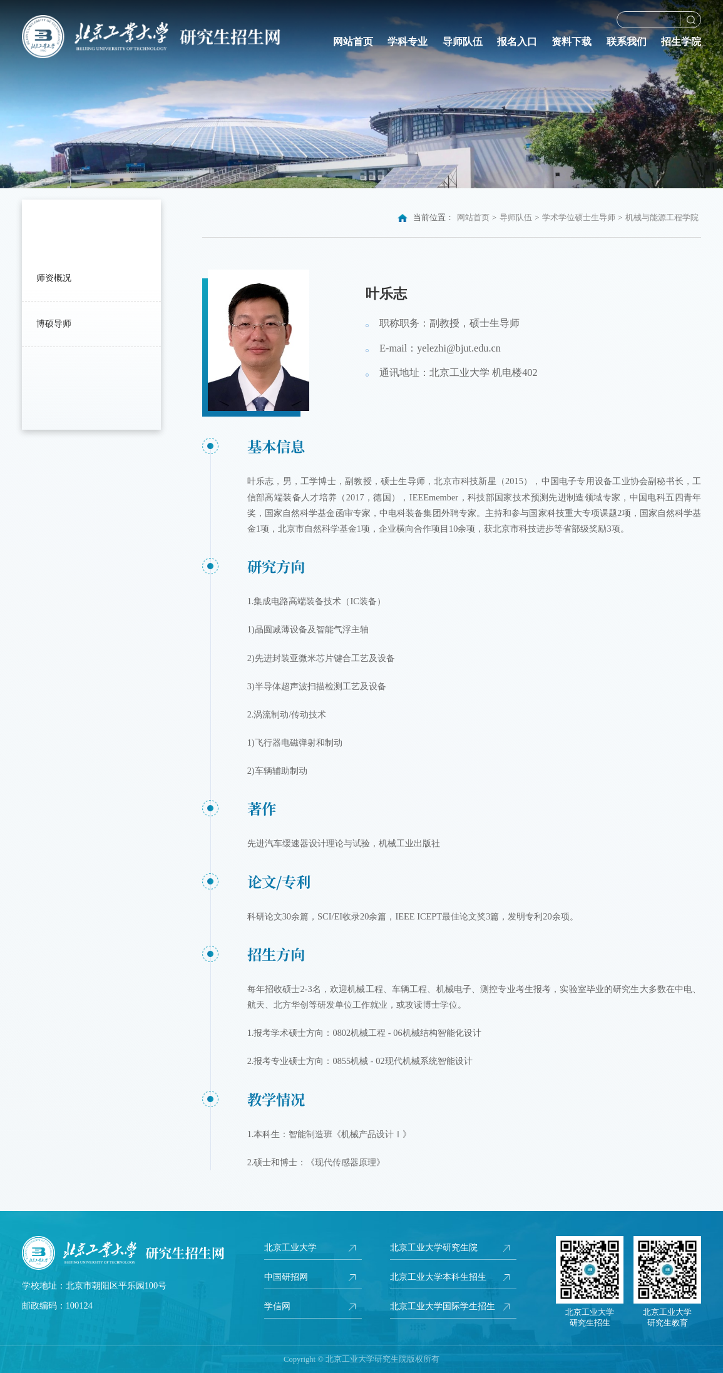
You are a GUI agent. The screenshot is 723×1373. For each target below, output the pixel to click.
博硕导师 (53, 323)
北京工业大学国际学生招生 (442, 1306)
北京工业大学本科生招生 (438, 1277)
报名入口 (517, 42)
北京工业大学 (290, 1247)
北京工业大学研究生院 (434, 1247)
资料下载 (571, 42)
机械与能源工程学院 (662, 217)
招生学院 (681, 42)
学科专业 (407, 42)
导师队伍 (463, 42)
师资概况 (53, 278)
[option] (361, 94)
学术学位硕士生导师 (578, 217)
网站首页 (353, 42)
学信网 (277, 1306)
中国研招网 (286, 1277)
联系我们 (627, 42)
